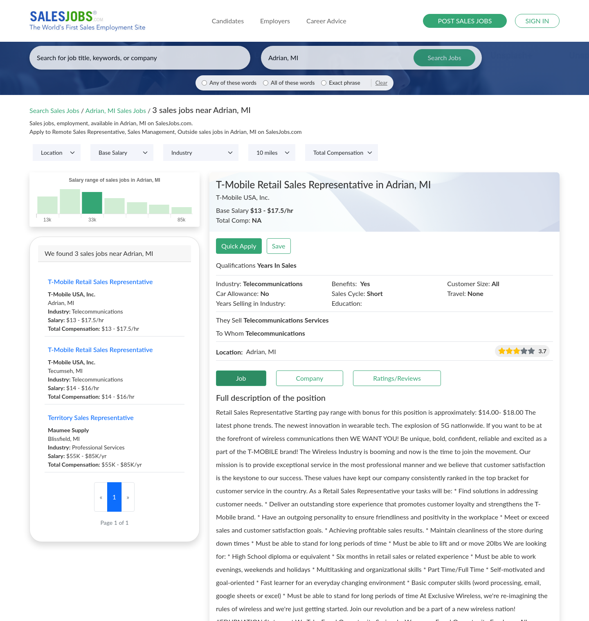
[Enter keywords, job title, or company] (140, 57)
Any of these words (232, 82)
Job (241, 378)
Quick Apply (238, 246)
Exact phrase (344, 82)
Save (279, 246)
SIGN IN (537, 21)
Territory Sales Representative (91, 417)
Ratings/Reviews (397, 378)
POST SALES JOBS (465, 21)
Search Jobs (444, 57)
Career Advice (326, 21)
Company (310, 378)
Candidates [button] (228, 21)
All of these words (293, 82)
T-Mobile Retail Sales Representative (100, 281)
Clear (381, 82)
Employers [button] (275, 21)
